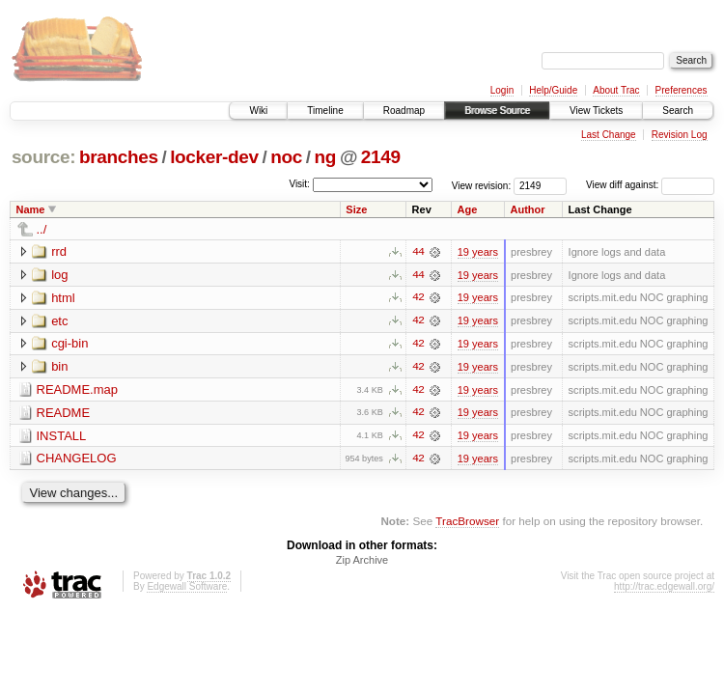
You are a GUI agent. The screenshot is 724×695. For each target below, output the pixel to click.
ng (326, 157)
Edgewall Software (187, 588)
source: (43, 157)
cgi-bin (69, 344)
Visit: (299, 184)
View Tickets (596, 110)
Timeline (325, 110)
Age (468, 209)
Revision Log (680, 134)
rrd (59, 251)
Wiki (258, 110)
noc (286, 157)
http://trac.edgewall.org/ (664, 588)
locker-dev (214, 157)
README (64, 413)
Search (677, 110)
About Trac (616, 90)
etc (59, 321)
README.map (78, 390)
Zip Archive (362, 562)
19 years (478, 252)
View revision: (482, 185)
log (59, 274)
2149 (381, 157)
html (63, 298)
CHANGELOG (77, 460)
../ (42, 229)
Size (356, 209)
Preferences (681, 90)
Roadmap (404, 110)
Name (30, 209)
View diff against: (650, 185)
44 (418, 252)
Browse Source (497, 110)
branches (118, 157)
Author (528, 209)
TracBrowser (467, 522)
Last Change (608, 134)
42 (418, 298)
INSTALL (62, 437)
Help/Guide (553, 90)
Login (502, 90)
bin (59, 367)
